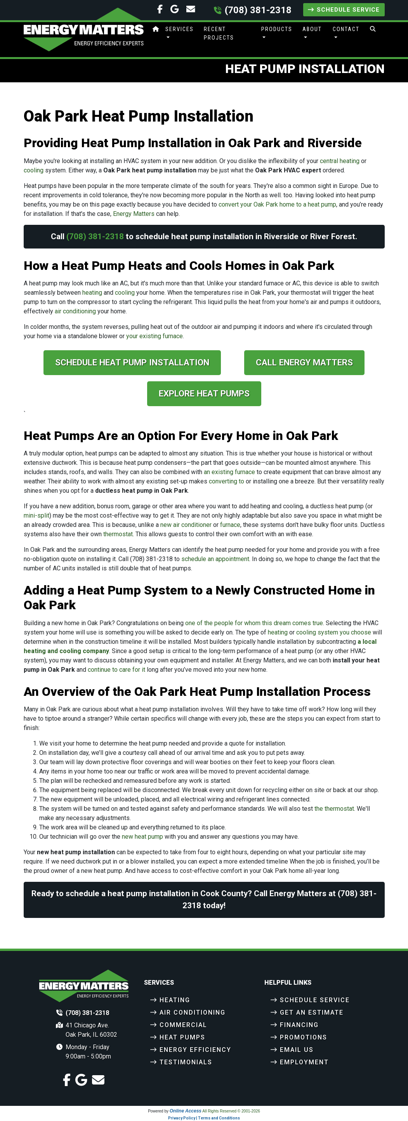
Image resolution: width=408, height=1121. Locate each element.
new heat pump (142, 836)
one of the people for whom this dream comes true (254, 623)
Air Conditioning (193, 1012)
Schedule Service (344, 9)
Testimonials (186, 1062)
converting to (226, 481)
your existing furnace (154, 336)
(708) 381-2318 (258, 10)
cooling (33, 170)
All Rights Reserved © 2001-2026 (231, 1111)
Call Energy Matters (304, 362)
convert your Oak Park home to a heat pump (277, 204)
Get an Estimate (312, 1012)
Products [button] (276, 29)
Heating (175, 1000)
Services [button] (179, 29)
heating (92, 292)
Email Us (297, 1049)
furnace (230, 524)
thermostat (118, 534)
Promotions (303, 1037)
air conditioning (75, 311)
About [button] (312, 29)
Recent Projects (219, 33)
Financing (299, 1025)
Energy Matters (134, 213)
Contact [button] (346, 29)
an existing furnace (229, 472)
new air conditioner (186, 524)
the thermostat (334, 808)
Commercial (183, 1025)
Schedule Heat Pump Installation (132, 362)
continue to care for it (116, 669)
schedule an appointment (215, 559)
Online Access (185, 1111)
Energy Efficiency (195, 1049)
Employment (304, 1062)
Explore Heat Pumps (204, 393)
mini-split (36, 515)
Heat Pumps (182, 1037)
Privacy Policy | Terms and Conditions (204, 1118)
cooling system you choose (333, 632)
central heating (339, 161)
